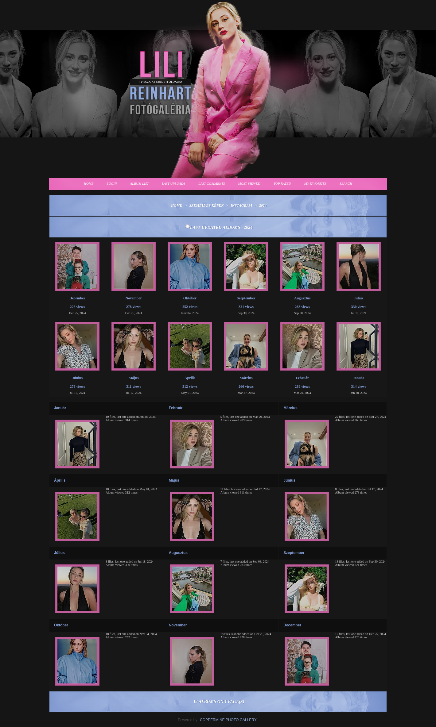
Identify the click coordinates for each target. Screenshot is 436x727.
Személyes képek (206, 205)
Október (61, 625)
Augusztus (178, 553)
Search (346, 183)
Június (289, 480)
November (178, 625)
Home (89, 183)
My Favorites (315, 183)
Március (290, 408)
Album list (139, 183)
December (292, 625)
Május (174, 480)
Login (112, 183)
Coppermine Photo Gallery (228, 720)
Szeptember (293, 553)
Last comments (211, 183)
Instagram (241, 205)
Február (176, 408)
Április (59, 480)
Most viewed (249, 183)
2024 (263, 205)
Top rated (282, 183)
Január (60, 408)
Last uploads (173, 183)
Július (59, 553)
